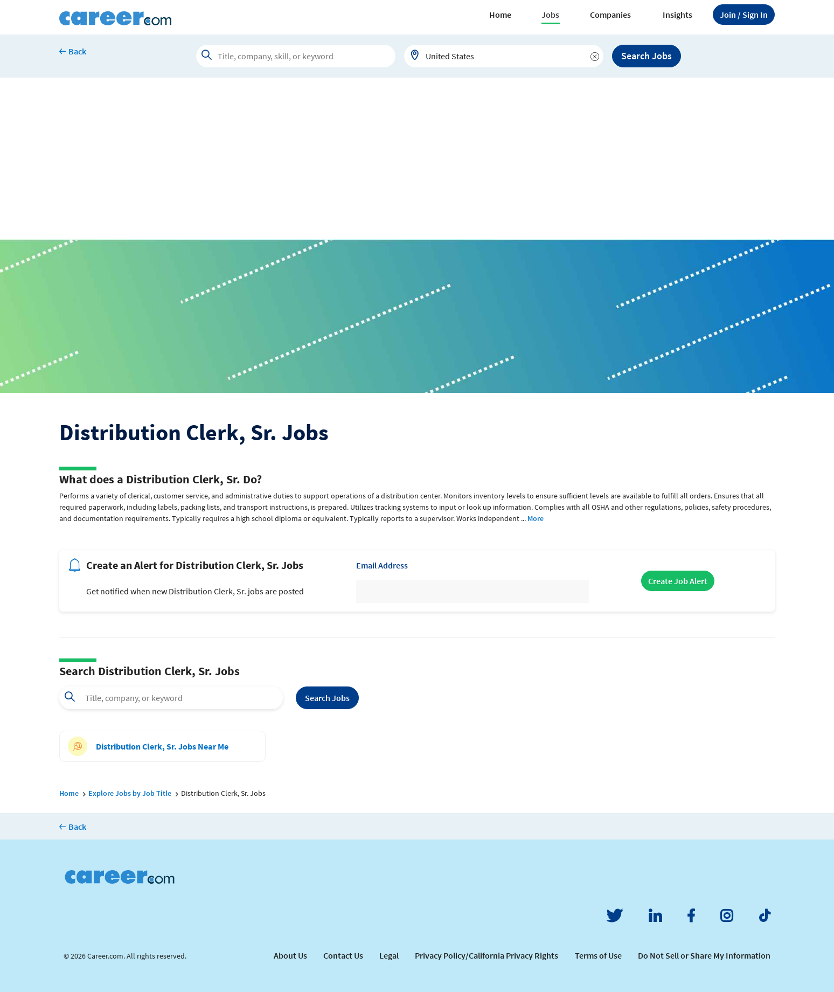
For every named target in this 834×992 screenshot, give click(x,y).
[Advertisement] (417, 158)
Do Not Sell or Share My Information (704, 955)
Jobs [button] (550, 14)
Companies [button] (610, 14)
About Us (290, 955)
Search (327, 697)
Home (500, 14)
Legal (389, 955)
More (535, 518)
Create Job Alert (677, 580)
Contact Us (343, 955)
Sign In (744, 14)
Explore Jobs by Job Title (129, 793)
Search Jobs (646, 56)
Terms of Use (598, 955)
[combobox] (503, 56)
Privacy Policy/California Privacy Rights (486, 955)
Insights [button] (677, 14)
